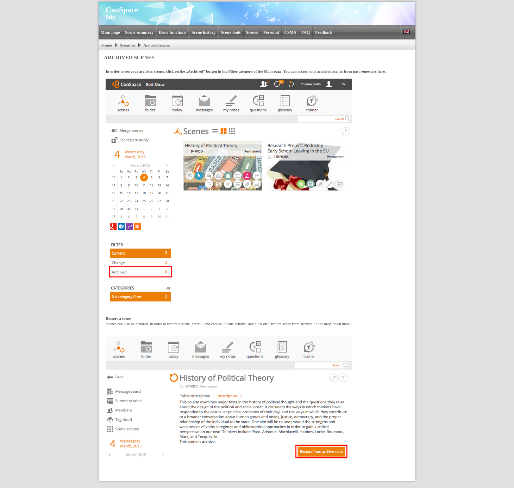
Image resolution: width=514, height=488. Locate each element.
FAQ (305, 32)
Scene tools (230, 32)
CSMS (290, 32)
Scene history (203, 32)
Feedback (323, 32)
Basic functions (172, 32)
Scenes (252, 32)
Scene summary (139, 32)
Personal (271, 32)
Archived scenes (156, 45)
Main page (110, 32)
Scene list (128, 45)
